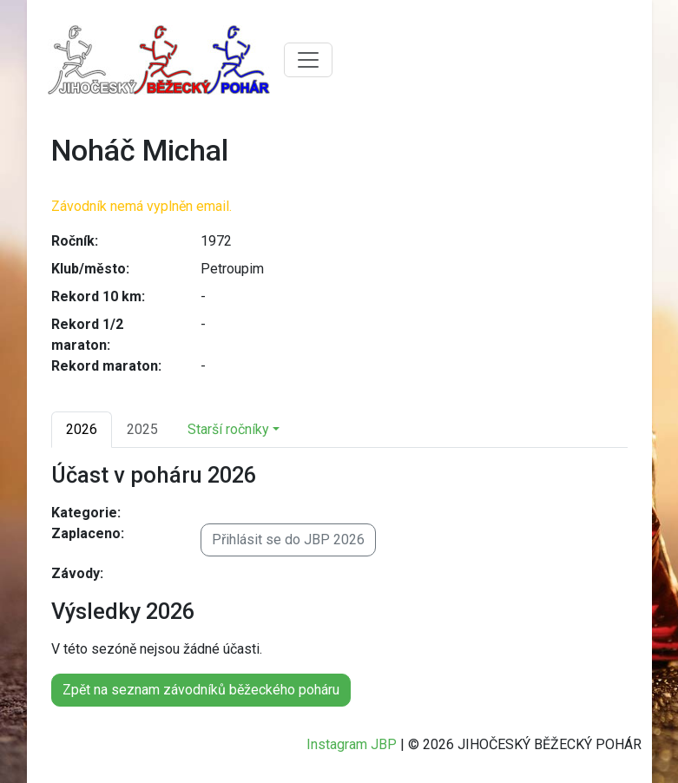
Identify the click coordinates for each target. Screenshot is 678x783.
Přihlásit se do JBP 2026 (288, 539)
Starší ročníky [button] (228, 429)
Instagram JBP (351, 744)
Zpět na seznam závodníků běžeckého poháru (201, 689)
